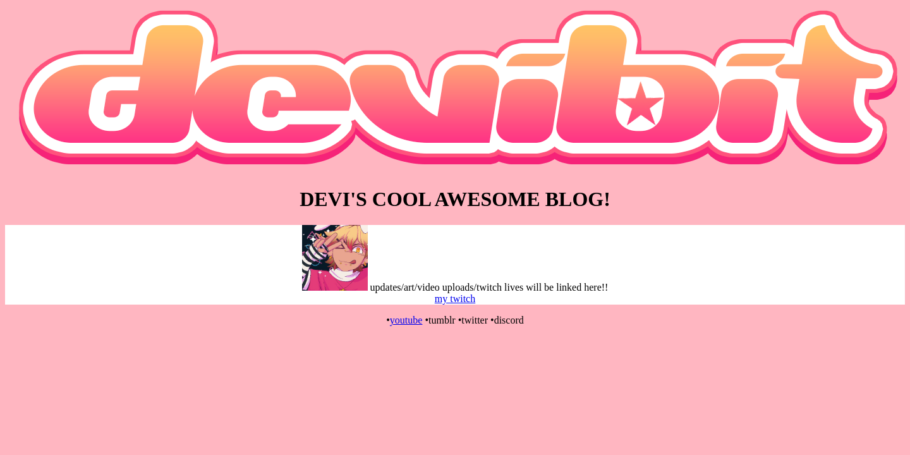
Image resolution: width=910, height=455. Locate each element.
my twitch (455, 298)
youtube (406, 320)
